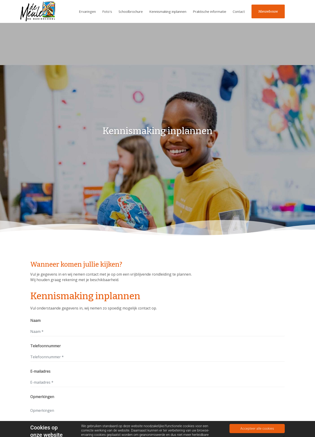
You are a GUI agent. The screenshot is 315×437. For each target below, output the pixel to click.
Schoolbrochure (131, 11)
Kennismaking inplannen (167, 11)
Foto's (107, 11)
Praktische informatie (209, 11)
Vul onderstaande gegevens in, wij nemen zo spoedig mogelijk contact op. (93, 308)
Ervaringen (87, 11)
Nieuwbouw (268, 11)
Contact (239, 11)
